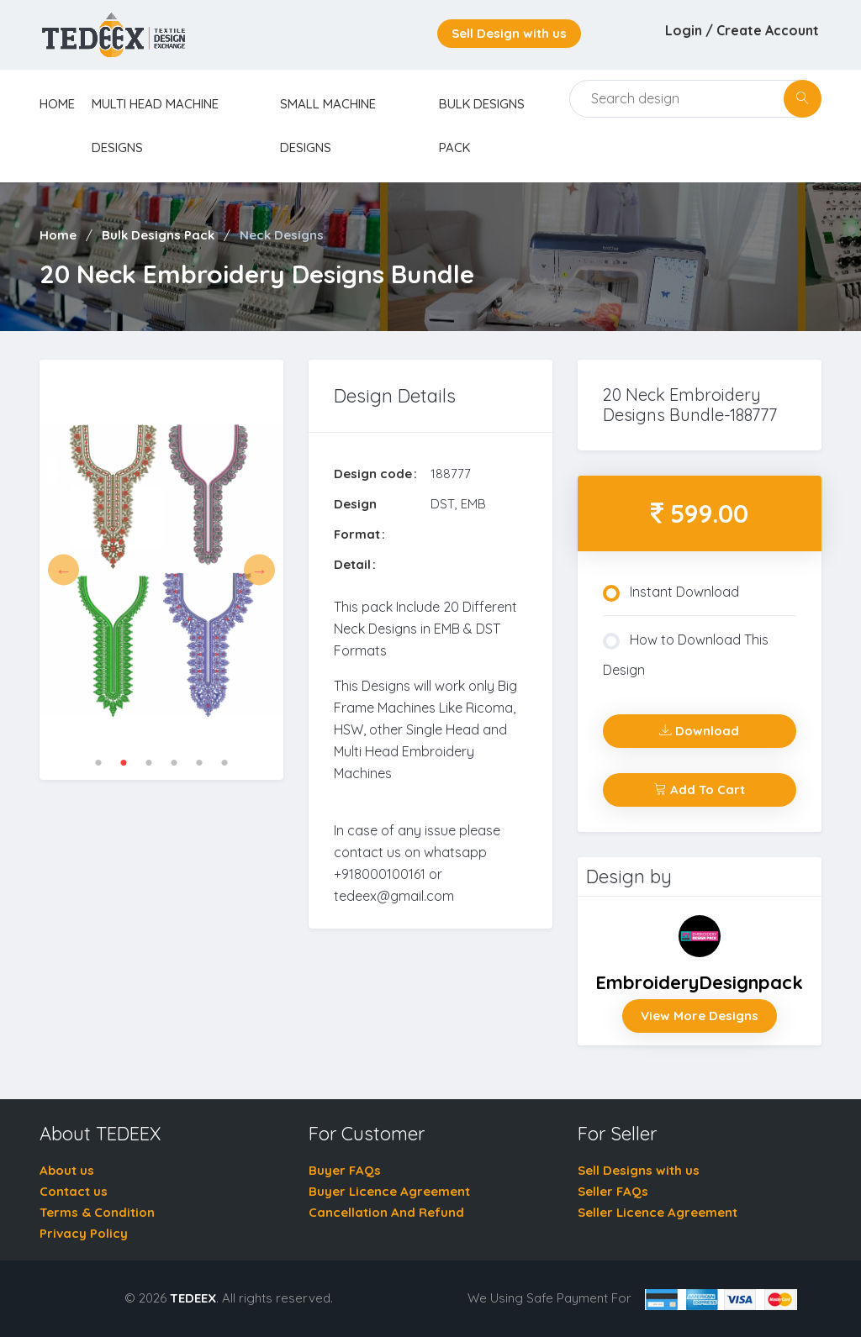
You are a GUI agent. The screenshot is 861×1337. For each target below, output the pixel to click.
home (57, 104)
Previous (63, 570)
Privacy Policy (84, 1233)
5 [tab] (199, 763)
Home (58, 235)
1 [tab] (98, 763)
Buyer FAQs (345, 1170)
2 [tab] (123, 763)
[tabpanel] (161, 570)
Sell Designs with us (639, 1170)
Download (699, 731)
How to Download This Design (686, 654)
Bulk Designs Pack (158, 235)
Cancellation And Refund (386, 1212)
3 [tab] (148, 763)
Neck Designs (282, 235)
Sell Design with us (509, 33)
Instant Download (671, 592)
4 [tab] (174, 763)
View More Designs (699, 1016)
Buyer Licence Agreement (389, 1191)
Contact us (74, 1191)
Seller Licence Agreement (657, 1212)
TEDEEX (193, 1298)
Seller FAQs (613, 1191)
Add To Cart (699, 789)
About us (67, 1170)
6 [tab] (224, 763)
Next (259, 570)
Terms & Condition (97, 1212)
